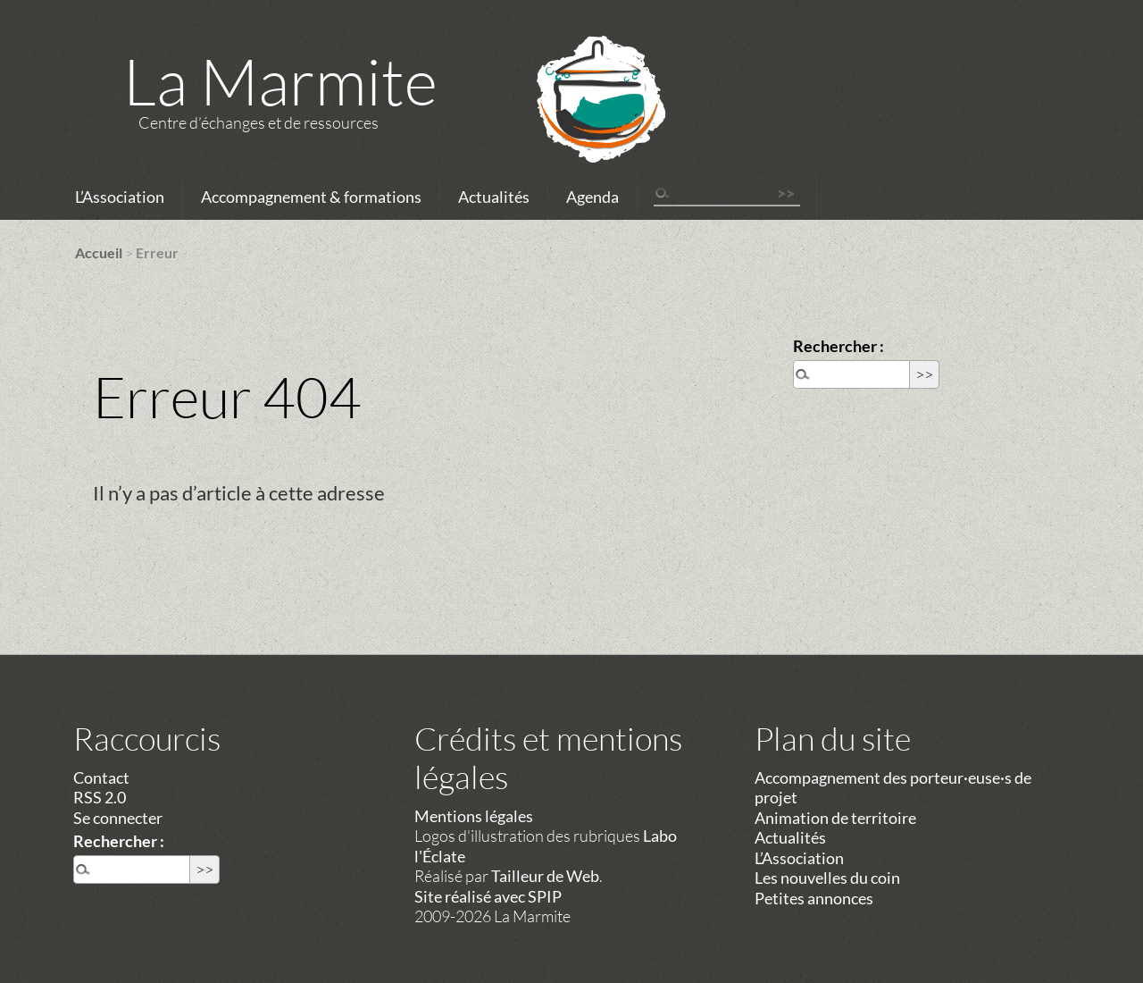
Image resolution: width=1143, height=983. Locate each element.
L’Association (119, 196)
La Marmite (280, 80)
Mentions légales (473, 816)
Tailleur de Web (545, 876)
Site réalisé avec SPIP (488, 896)
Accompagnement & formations (311, 196)
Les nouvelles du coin (827, 877)
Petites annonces (814, 898)
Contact (101, 777)
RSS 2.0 (99, 797)
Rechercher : (838, 346)
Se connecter (118, 818)
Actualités (494, 196)
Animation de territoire (835, 818)
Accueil (98, 252)
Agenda (592, 196)
